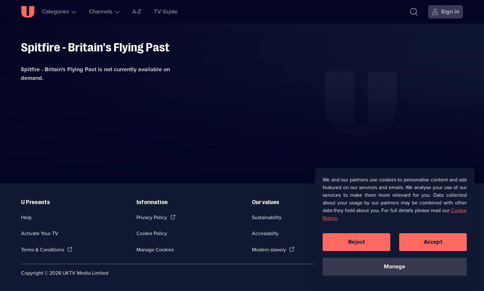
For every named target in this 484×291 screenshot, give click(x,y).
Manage (394, 268)
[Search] (414, 12)
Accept (433, 244)
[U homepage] (27, 12)
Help (26, 217)
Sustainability (267, 217)
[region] (394, 228)
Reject (356, 244)
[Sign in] (445, 12)
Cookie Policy (151, 233)
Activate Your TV (39, 233)
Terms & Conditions (42, 249)
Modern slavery (269, 249)
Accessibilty (265, 233)
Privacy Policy (151, 217)
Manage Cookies (155, 249)
